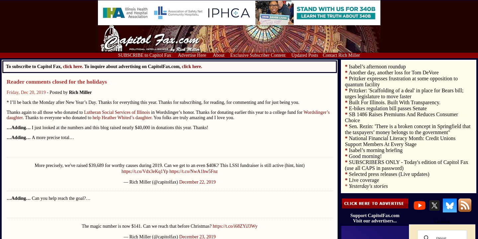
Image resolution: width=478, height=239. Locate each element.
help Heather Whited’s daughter (122, 117)
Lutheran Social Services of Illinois (117, 112)
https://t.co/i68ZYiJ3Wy (235, 226)
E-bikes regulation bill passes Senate (388, 108)
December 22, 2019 (197, 182)
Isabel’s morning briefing (376, 150)
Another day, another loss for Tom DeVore (393, 72)
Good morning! (365, 156)
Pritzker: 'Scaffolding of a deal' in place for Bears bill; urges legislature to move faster (404, 93)
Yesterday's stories (368, 186)
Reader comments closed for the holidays (57, 82)
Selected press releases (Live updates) (389, 174)
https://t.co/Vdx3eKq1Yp (144, 171)
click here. (192, 66)
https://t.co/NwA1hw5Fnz (193, 171)
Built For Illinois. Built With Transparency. (394, 102)
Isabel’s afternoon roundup (377, 66)
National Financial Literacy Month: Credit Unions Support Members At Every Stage (400, 141)
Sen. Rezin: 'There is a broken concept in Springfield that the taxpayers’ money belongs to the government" (407, 129)
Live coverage (364, 180)
